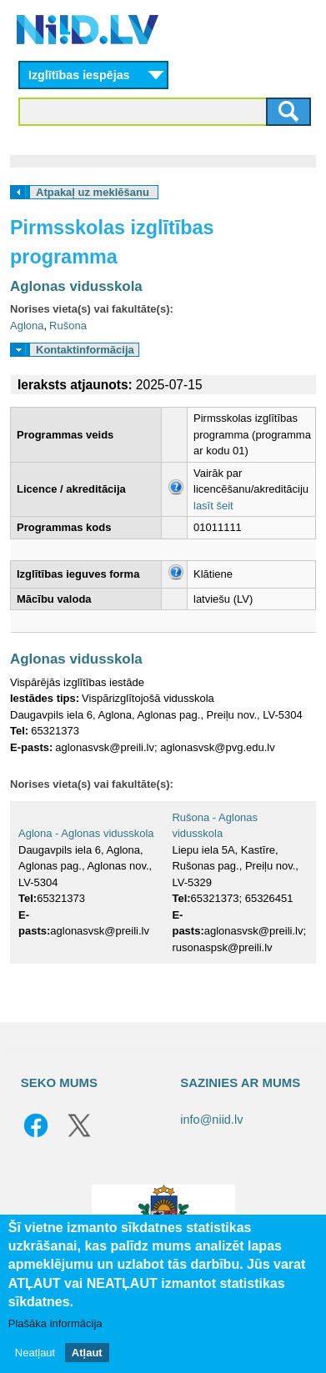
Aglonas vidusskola (76, 286)
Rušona (68, 325)
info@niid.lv (211, 1119)
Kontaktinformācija (85, 349)
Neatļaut (35, 1352)
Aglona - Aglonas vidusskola (86, 833)
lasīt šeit (213, 505)
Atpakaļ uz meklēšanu (92, 192)
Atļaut (87, 1352)
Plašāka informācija (55, 1323)
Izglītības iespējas (79, 75)
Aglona (26, 325)
